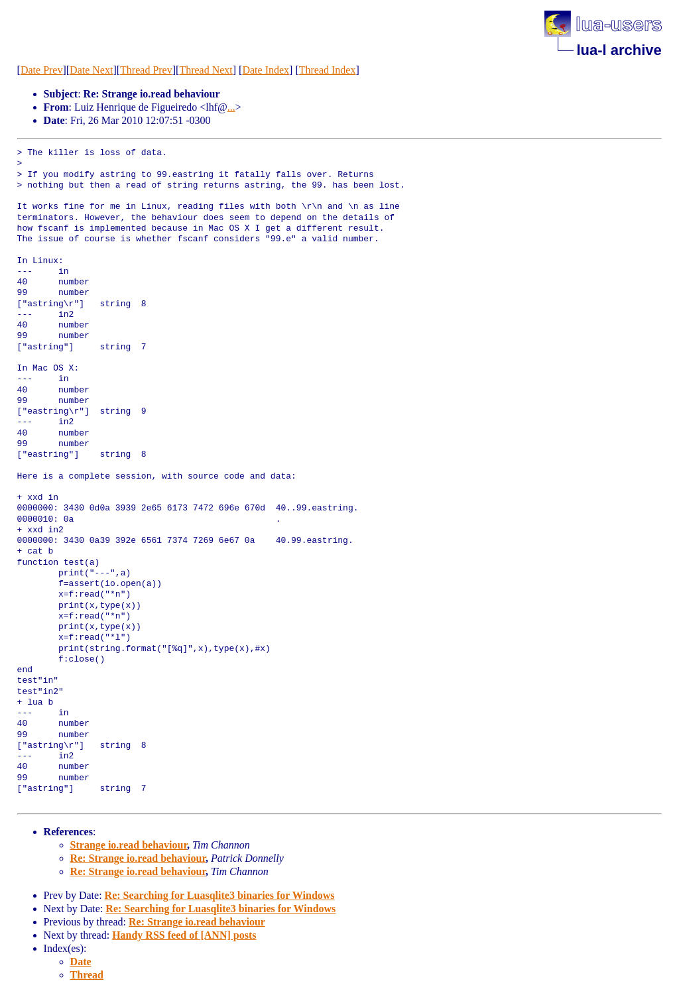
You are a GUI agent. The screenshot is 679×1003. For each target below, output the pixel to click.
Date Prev (42, 70)
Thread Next (205, 70)
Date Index (265, 70)
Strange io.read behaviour (128, 845)
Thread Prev (146, 70)
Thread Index (327, 70)
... (231, 107)
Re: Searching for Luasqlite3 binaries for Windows (220, 895)
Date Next (91, 70)
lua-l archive (618, 50)
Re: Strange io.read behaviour (138, 858)
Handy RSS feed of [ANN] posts (184, 935)
